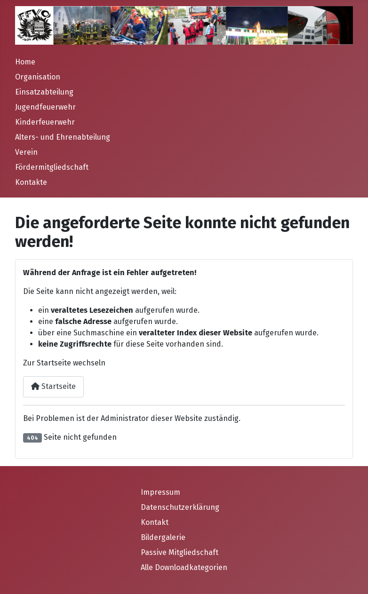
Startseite (53, 386)
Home (25, 61)
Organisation (37, 76)
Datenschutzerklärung (180, 507)
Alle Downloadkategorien (184, 567)
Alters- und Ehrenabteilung (62, 137)
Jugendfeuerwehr (45, 107)
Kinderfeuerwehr (45, 122)
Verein (26, 152)
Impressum (160, 492)
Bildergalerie (163, 537)
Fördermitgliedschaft (51, 167)
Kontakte (31, 182)
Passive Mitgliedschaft (179, 552)
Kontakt (154, 522)
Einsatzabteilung (44, 91)
